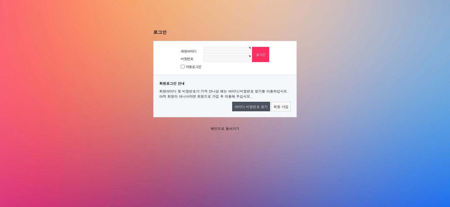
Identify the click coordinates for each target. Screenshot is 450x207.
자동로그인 (193, 66)
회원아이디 (188, 51)
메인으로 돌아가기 (225, 128)
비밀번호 (187, 58)
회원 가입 (281, 106)
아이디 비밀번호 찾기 (251, 106)
